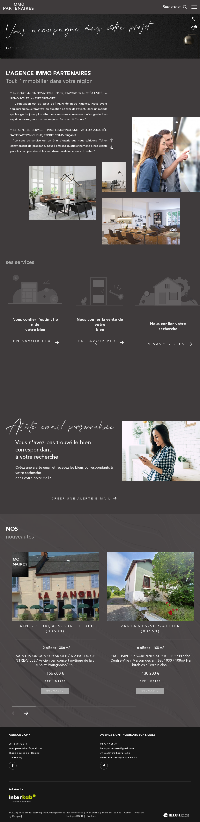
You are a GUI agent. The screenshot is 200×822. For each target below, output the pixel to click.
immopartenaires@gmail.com (25, 748)
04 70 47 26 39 (108, 744)
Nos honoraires (75, 813)
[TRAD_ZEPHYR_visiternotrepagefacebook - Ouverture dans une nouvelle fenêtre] (13, 766)
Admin (128, 813)
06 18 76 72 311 (18, 744)
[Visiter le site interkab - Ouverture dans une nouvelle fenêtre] (22, 798)
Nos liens (140, 813)
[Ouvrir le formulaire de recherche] (175, 7)
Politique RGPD (74, 816)
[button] (26, 713)
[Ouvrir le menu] (194, 7)
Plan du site (93, 813)
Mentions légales (111, 813)
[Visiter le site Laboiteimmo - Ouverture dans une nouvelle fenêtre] (176, 815)
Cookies (90, 816)
